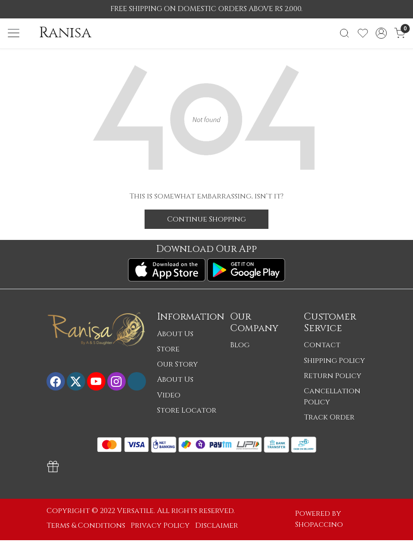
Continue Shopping (206, 219)
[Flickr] (137, 381)
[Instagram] (116, 381)
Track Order (329, 417)
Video (168, 395)
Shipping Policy (334, 361)
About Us (175, 334)
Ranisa (65, 33)
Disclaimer (216, 526)
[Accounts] (381, 33)
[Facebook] (56, 381)
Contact (322, 345)
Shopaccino (319, 525)
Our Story (177, 364)
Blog (240, 345)
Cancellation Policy (332, 396)
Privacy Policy (160, 526)
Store (168, 349)
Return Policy (332, 376)
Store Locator (186, 410)
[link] (344, 33)
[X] (76, 381)
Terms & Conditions (86, 526)
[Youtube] (96, 381)
